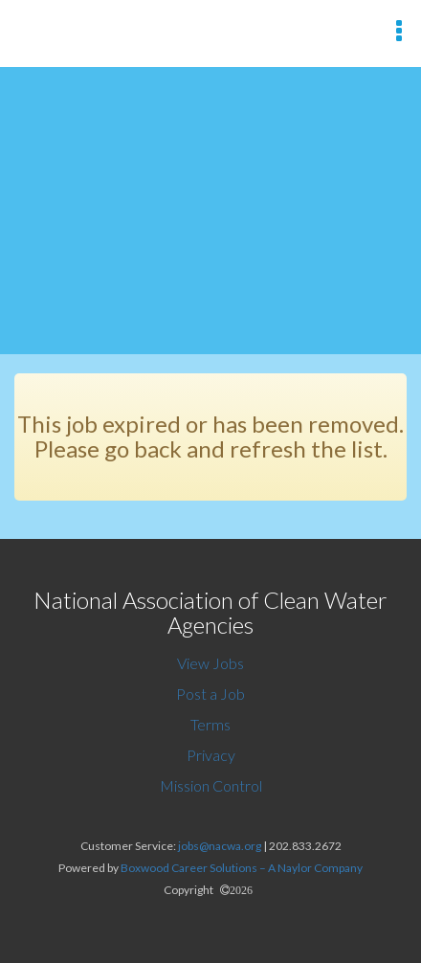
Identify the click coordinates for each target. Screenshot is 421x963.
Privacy (211, 755)
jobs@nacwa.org (219, 846)
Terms (210, 724)
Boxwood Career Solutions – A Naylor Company (242, 868)
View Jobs (210, 663)
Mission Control (211, 785)
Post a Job (210, 693)
